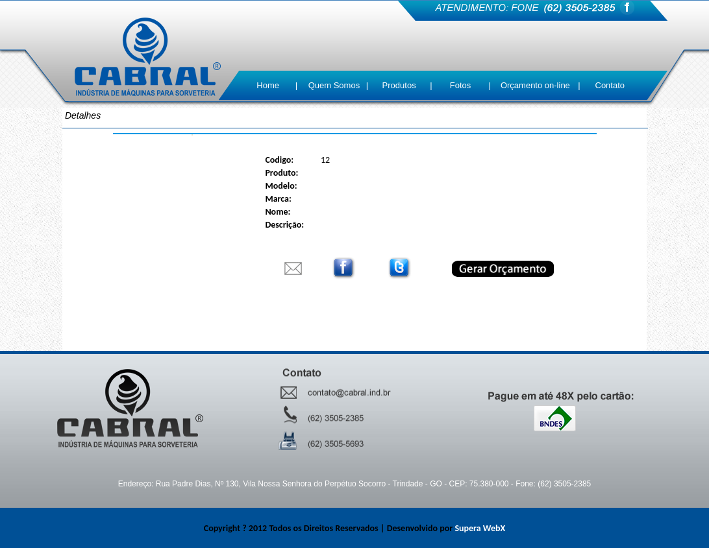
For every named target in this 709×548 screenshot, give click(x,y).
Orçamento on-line (535, 85)
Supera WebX (479, 528)
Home (267, 85)
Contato (610, 85)
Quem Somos (334, 85)
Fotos (460, 85)
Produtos (399, 85)
